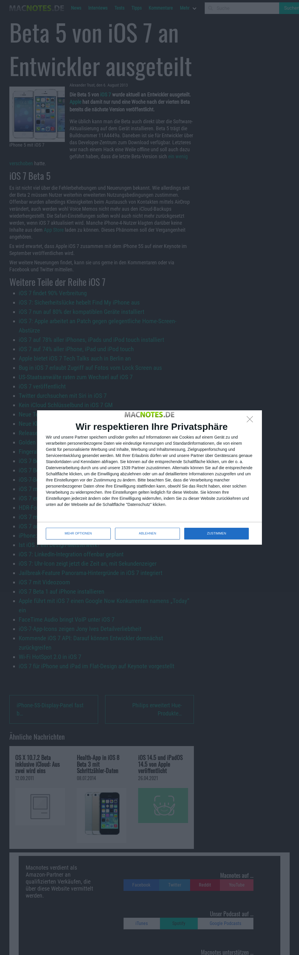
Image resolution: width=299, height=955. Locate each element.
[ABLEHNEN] (251, 420)
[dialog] (149, 477)
